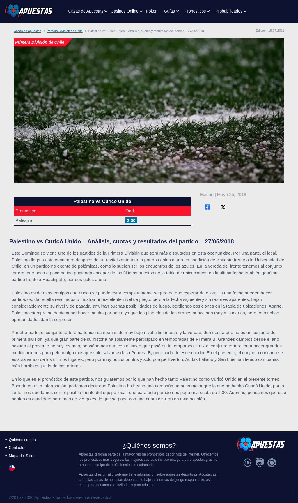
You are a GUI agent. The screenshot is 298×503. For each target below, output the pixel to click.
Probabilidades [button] (228, 11)
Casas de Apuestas (86, 11)
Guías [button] (169, 11)
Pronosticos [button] (195, 11)
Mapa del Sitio (21, 455)
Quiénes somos (22, 439)
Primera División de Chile (65, 31)
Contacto (16, 447)
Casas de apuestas (27, 31)
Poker (151, 11)
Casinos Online (125, 11)
